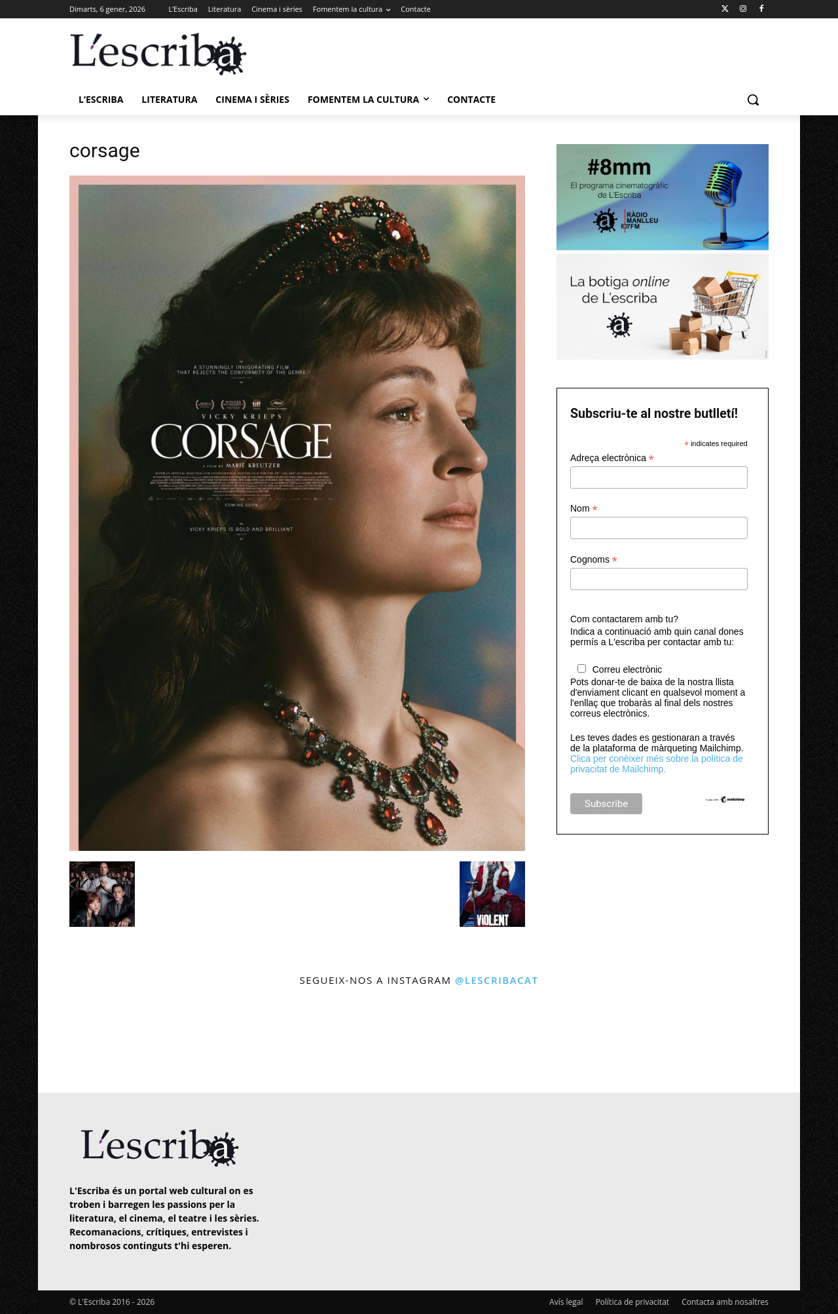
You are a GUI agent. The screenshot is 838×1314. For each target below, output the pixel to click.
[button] (753, 99)
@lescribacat (497, 979)
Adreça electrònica (612, 458)
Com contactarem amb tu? (624, 619)
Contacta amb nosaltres (725, 1301)
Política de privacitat (632, 1301)
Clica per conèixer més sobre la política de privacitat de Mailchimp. (656, 763)
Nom (584, 508)
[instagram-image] (83, 1041)
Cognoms (593, 560)
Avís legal (566, 1301)
